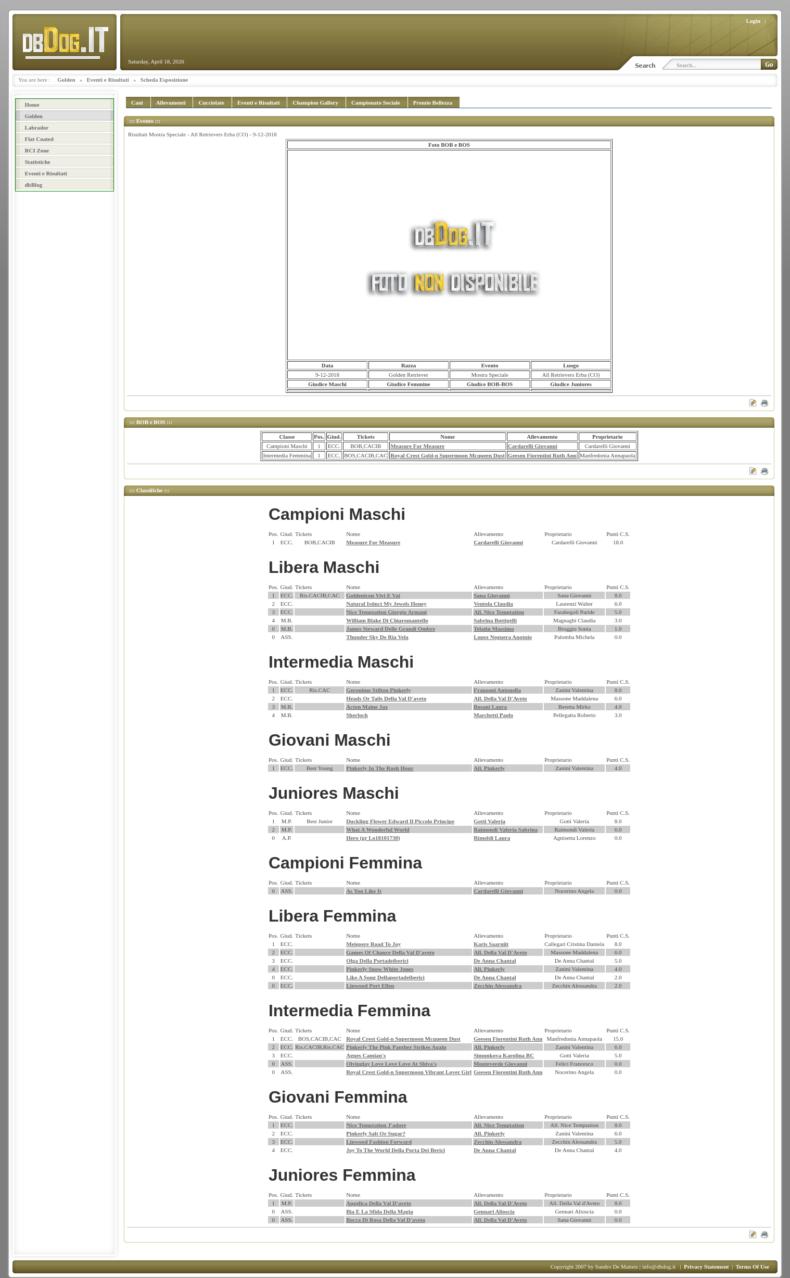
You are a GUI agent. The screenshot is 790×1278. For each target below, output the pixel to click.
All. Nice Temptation (499, 612)
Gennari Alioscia (494, 1211)
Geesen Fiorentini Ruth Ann (542, 455)
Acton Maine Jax (367, 707)
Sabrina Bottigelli (495, 620)
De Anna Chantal (495, 960)
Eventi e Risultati (108, 79)
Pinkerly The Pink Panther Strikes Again (396, 1047)
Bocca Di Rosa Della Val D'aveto (385, 1220)
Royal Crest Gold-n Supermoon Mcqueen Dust (447, 455)
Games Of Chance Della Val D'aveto (390, 952)
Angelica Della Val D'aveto (378, 1203)
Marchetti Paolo (493, 715)
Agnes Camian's (366, 1055)
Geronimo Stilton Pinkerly (378, 690)
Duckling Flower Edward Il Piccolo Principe (400, 821)
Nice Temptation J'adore (376, 1125)
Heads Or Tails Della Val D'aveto (386, 698)
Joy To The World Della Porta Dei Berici (395, 1150)
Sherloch (357, 715)
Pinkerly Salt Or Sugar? (375, 1133)
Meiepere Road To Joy (373, 944)
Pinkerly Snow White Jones (379, 969)
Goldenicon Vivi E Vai (373, 595)
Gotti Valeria (489, 821)
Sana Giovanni (491, 595)
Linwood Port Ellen (370, 985)
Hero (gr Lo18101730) (373, 838)
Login (753, 21)
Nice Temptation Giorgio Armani (386, 612)
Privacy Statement (706, 1266)
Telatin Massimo (494, 628)
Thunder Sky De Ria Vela (377, 637)
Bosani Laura (490, 707)
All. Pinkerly (489, 768)
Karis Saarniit (491, 944)
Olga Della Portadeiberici (377, 960)
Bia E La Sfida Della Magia (379, 1211)
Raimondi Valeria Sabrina (506, 829)
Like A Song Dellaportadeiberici (385, 977)
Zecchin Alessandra (497, 985)
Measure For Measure (417, 446)
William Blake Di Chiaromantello (387, 620)
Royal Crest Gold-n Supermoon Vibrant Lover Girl (409, 1072)
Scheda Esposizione (164, 79)
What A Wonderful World (378, 829)
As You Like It (363, 891)
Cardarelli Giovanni (532, 446)
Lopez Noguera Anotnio (503, 637)
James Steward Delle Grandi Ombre (390, 628)
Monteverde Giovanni (500, 1063)
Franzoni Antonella (497, 690)
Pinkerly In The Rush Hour (379, 768)
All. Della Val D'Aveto (500, 698)
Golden (66, 79)
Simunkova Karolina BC (504, 1055)
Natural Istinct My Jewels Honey (386, 603)
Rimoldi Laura (492, 838)
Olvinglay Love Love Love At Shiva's (391, 1063)
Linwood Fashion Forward (379, 1142)
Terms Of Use (752, 1266)
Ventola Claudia (493, 603)
